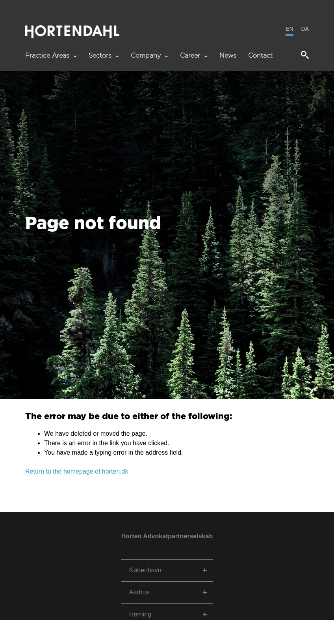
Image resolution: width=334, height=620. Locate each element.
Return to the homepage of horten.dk (76, 471)
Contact (260, 55)
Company (149, 55)
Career (194, 55)
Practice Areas (51, 55)
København (145, 570)
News (227, 55)
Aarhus (139, 592)
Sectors (104, 55)
